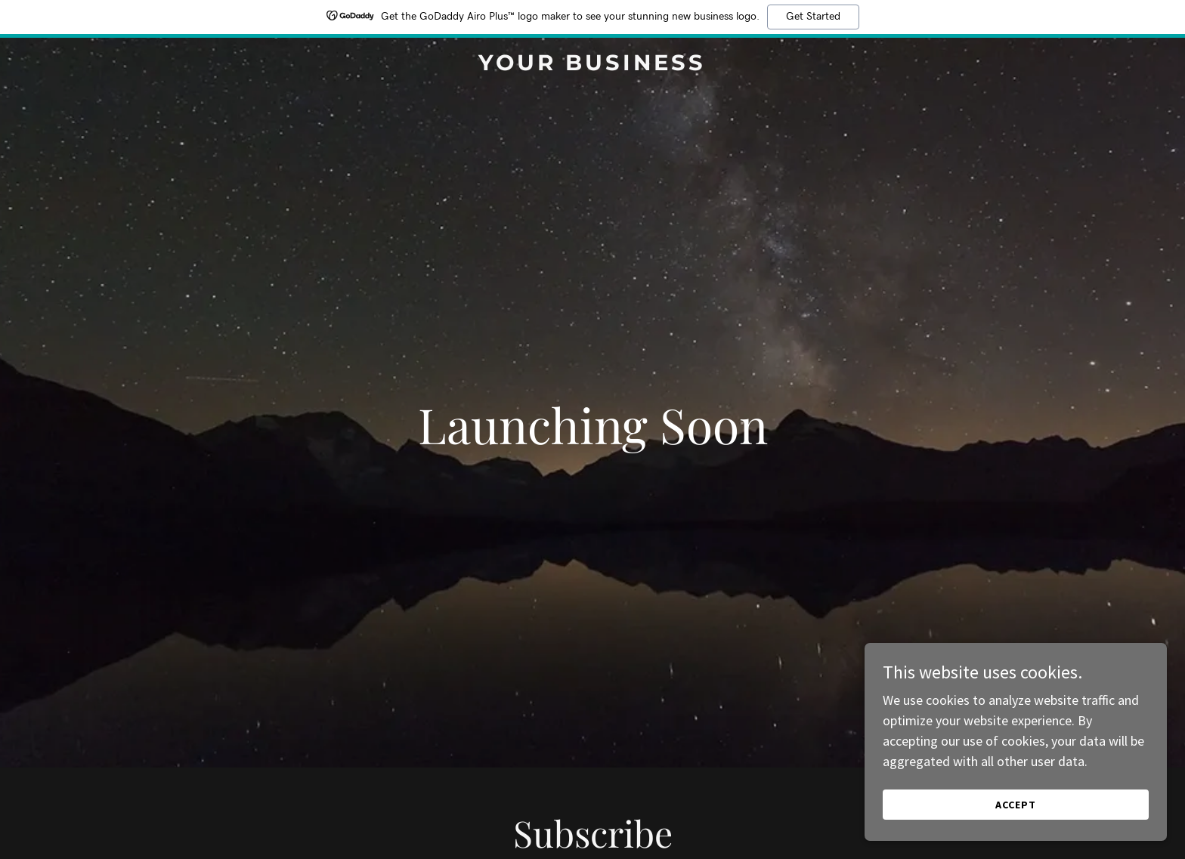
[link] (592, 65)
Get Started (813, 16)
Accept (1015, 804)
